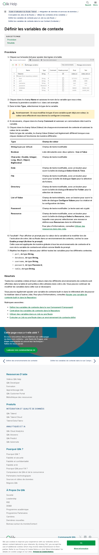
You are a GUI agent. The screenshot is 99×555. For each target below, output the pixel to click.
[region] (49, 546)
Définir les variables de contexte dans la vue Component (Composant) (41, 306)
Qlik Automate (12, 441)
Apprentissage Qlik (14, 389)
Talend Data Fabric (14, 420)
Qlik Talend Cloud (14, 416)
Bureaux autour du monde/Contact (21, 523)
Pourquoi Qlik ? (13, 453)
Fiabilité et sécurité (14, 457)
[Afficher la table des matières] (5, 11)
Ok (81, 543)
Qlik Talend (11, 413)
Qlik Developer (13, 382)
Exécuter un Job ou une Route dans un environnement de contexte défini (43, 316)
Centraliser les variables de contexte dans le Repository (35, 310)
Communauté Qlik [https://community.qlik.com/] (66, 536)
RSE (8, 501)
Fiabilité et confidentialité (17, 460)
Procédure (11, 40)
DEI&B (9, 505)
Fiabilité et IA (12, 464)
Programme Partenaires (17, 512)
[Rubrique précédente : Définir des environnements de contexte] (25, 360)
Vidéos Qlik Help (13, 378)
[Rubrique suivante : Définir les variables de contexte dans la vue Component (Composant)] (73, 360)
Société (9, 494)
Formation (10, 385)
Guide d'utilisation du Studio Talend (22, 12)
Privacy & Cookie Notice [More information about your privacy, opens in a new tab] (43, 552)
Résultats (11, 43)
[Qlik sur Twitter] (80, 536)
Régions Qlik (12, 482)
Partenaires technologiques (18, 475)
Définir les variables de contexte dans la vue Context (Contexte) (33, 21)
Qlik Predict (11, 437)
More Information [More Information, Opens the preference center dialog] (81, 548)
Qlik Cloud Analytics (15, 430)
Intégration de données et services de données (58, 12)
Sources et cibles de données (19, 478)
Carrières (10, 516)
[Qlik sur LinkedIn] (85, 536)
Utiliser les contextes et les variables (51, 15)
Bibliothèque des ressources (19, 396)
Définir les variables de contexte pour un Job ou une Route (31, 18)
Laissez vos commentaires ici (21, 349)
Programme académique (17, 509)
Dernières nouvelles (15, 519)
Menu (95, 5)
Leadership (11, 498)
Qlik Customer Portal (15, 393)
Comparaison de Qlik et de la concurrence (25, 471)
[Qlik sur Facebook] (90, 536)
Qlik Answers (12, 434)
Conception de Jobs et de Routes (21, 15)
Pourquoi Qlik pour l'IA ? (17, 468)
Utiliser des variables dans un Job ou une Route (31, 313)
